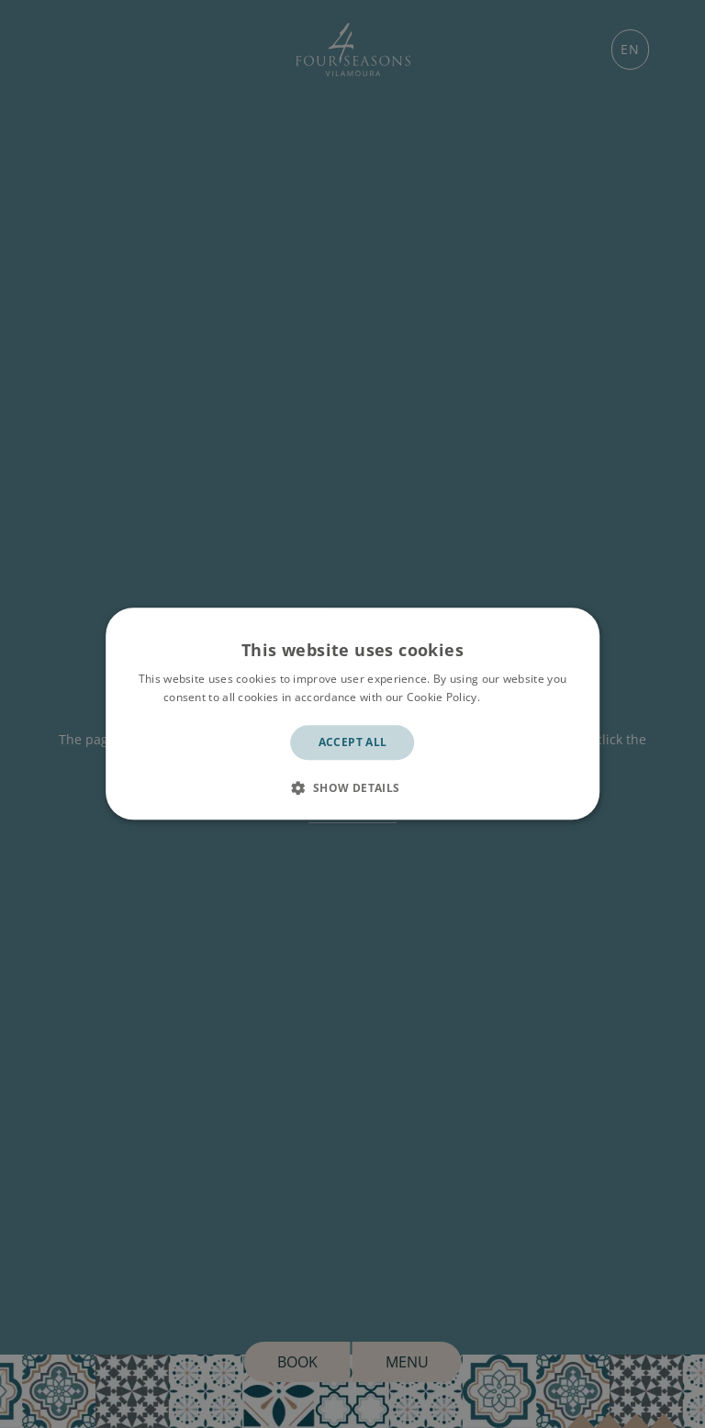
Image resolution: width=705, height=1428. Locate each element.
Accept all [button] (353, 742)
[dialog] (352, 714)
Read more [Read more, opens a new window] (512, 698)
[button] (352, 788)
